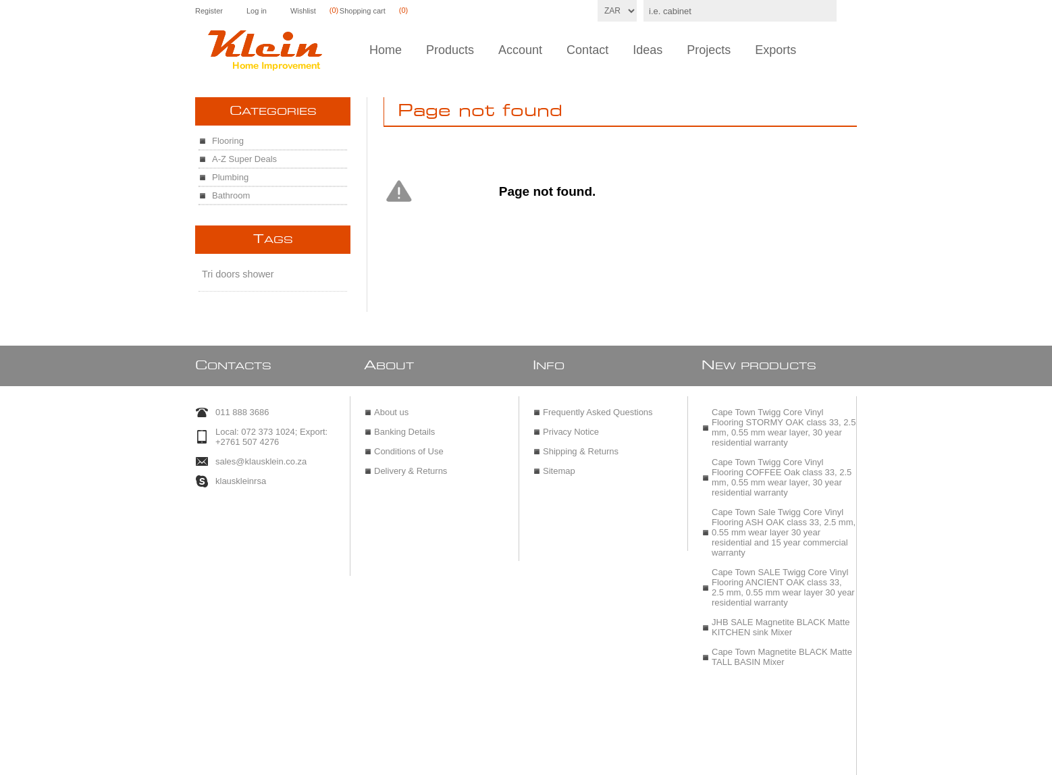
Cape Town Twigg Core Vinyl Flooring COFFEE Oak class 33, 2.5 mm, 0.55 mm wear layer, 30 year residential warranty (781, 471)
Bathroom (231, 195)
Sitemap (559, 465)
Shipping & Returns (581, 445)
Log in (256, 11)
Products (450, 50)
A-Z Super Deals (244, 159)
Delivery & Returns (410, 465)
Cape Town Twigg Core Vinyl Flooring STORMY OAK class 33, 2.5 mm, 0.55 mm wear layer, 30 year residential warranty (784, 421)
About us (391, 406)
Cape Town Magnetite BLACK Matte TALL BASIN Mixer (782, 651)
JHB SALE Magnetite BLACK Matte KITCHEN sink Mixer (780, 621)
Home (385, 50)
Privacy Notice (571, 426)
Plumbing (230, 177)
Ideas (647, 50)
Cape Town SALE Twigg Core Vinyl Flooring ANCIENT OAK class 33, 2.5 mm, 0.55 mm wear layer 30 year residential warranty (783, 581)
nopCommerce (558, 760)
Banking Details (404, 426)
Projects (709, 50)
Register (209, 11)
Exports (775, 50)
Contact (587, 50)
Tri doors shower (238, 274)
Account (520, 50)
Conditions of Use (409, 445)
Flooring (228, 141)
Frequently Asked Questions (598, 406)
